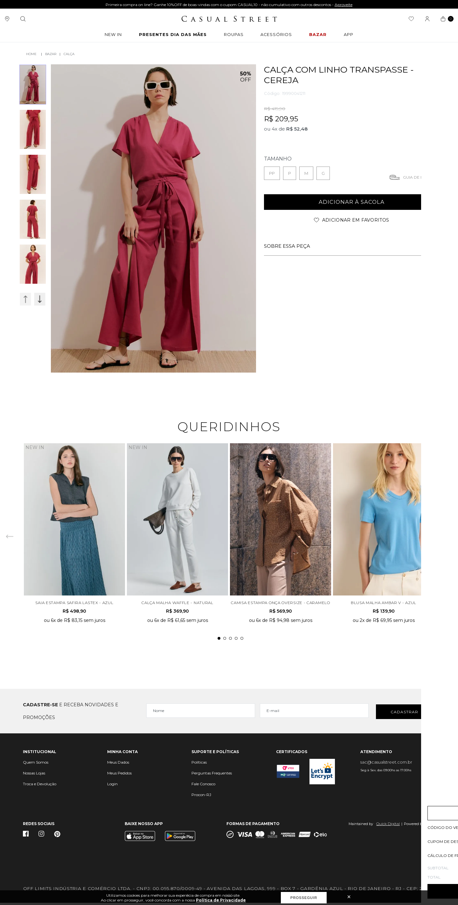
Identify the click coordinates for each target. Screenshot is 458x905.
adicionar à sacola (352, 202)
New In (110, 36)
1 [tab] (219, 640)
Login (112, 786)
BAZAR (321, 36)
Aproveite (343, 4)
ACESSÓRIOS (279, 36)
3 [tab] (230, 640)
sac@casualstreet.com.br (386, 764)
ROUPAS (235, 36)
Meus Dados (118, 764)
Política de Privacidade (221, 900)
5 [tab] (241, 640)
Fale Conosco (203, 786)
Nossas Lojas (34, 775)
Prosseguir (303, 898)
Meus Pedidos (119, 775)
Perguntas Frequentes (211, 775)
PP (272, 172)
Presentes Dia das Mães (173, 36)
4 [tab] (236, 640)
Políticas (199, 764)
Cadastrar (404, 713)
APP (352, 36)
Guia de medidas (421, 176)
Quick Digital (388, 825)
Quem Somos (35, 764)
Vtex (431, 825)
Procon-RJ (201, 797)
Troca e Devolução (39, 786)
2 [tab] (224, 640)
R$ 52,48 (297, 128)
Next (39, 299)
